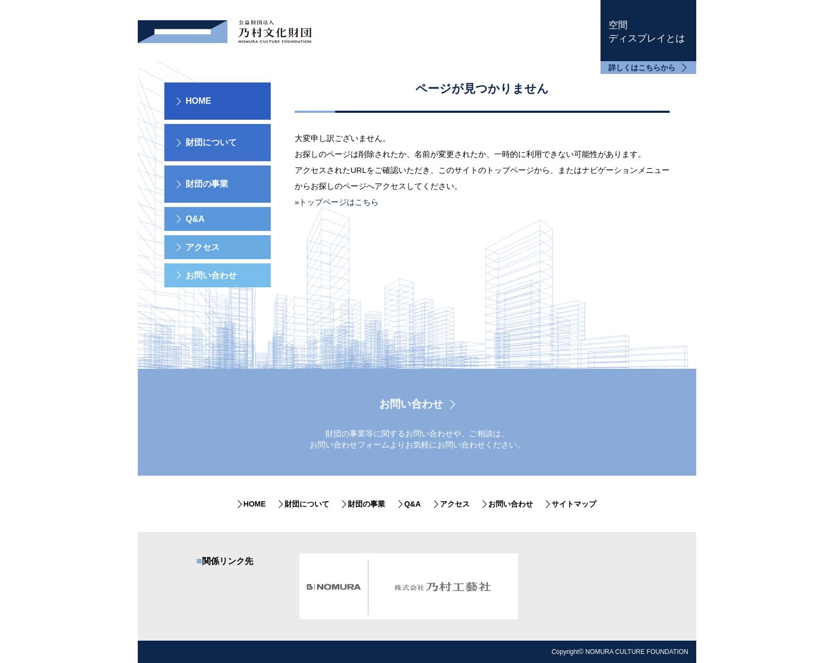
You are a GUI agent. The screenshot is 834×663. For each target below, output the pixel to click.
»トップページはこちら (337, 201)
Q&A (195, 218)
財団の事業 (366, 504)
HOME (198, 100)
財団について (307, 504)
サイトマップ (574, 504)
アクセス (203, 247)
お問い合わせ (211, 275)
